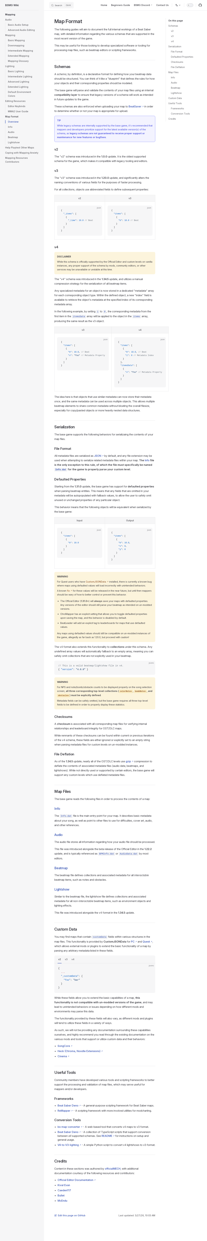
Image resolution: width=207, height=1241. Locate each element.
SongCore (64, 1046)
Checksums (177, 62)
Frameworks (177, 108)
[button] (22, 19)
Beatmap (175, 87)
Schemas (173, 25)
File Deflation (178, 67)
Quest (146, 941)
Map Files (173, 72)
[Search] (61, 5)
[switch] (190, 5)
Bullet (61, 1195)
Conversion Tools (180, 113)
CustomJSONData (96, 581)
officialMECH (112, 1168)
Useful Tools (175, 103)
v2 (172, 31)
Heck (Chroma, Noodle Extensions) (79, 1051)
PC (133, 941)
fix (68, 590)
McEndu (62, 1200)
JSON (97, 455)
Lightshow (176, 93)
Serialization (174, 46)
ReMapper (64, 1110)
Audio (174, 82)
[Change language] (178, 5)
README (107, 1135)
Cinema (62, 1056)
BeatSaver (135, 106)
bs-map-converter (69, 1126)
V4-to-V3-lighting (68, 1145)
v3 (172, 36)
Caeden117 (64, 1190)
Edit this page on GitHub (69, 1215)
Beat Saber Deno (68, 1105)
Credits (172, 118)
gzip (128, 761)
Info (173, 77)
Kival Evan (64, 1185)
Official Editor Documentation (75, 1180)
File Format (176, 51)
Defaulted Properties (182, 56)
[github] (200, 5)
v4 (172, 41)
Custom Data (175, 98)
